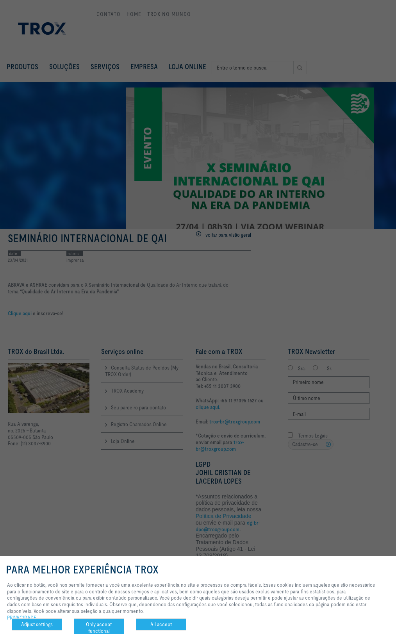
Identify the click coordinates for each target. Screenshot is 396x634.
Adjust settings (37, 624)
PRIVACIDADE (21, 617)
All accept (161, 624)
